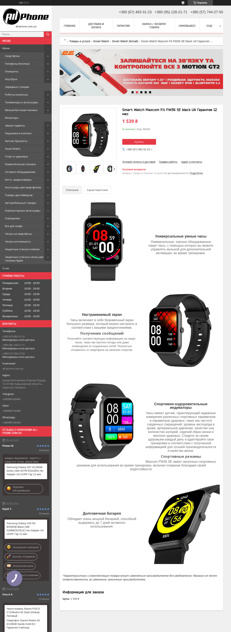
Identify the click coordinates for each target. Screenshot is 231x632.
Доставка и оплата (96, 25)
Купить (139, 142)
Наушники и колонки (18, 133)
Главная (69, 25)
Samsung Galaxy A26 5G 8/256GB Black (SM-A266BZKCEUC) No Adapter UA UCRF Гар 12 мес (25, 528)
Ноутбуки (11, 79)
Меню (6, 48)
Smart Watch (12, 148)
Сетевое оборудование (20, 172)
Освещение (12, 218)
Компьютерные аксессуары (22, 210)
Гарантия (123, 25)
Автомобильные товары (20, 203)
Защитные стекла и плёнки (22, 249)
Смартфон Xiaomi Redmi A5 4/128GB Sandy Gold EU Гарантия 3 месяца (23, 624)
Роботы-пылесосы (16, 94)
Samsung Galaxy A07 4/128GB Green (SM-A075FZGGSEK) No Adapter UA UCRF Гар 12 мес (25, 471)
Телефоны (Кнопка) (17, 63)
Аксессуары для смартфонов (23, 187)
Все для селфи (13, 226)
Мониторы (11, 118)
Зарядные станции (17, 87)
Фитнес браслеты (16, 141)
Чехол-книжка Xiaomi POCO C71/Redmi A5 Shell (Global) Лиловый (23, 612)
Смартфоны (12, 56)
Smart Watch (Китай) (125, 41)
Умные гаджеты (15, 125)
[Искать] (48, 34)
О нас (5, 268)
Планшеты (11, 71)
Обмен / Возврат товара (154, 25)
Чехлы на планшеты (18, 241)
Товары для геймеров (19, 195)
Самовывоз (187, 25)
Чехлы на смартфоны (18, 234)
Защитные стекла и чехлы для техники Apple (24, 258)
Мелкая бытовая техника (21, 110)
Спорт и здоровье (16, 156)
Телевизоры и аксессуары (21, 102)
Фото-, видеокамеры (18, 179)
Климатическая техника (20, 164)
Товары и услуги (79, 41)
